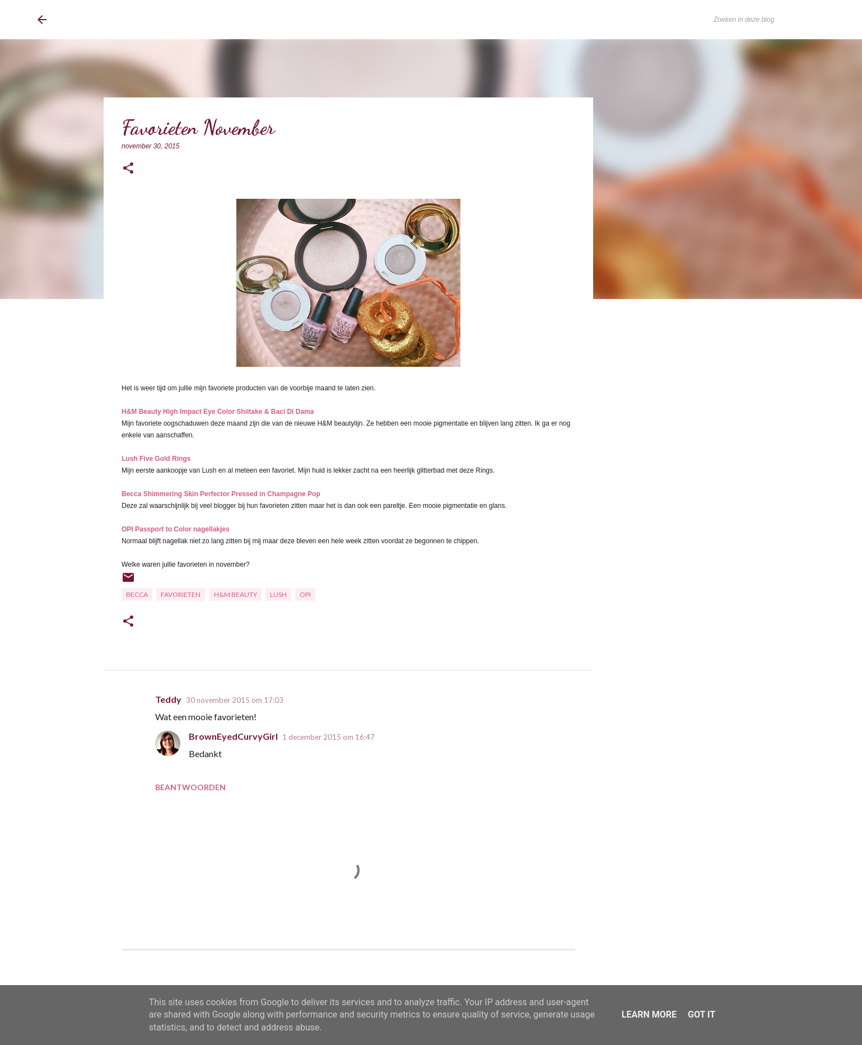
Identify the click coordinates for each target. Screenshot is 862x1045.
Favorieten (181, 594)
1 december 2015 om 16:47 (328, 737)
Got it (701, 1014)
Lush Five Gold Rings (156, 459)
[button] (128, 168)
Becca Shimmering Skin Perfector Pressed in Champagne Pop (221, 494)
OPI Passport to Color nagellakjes (176, 529)
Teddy (168, 699)
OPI (305, 594)
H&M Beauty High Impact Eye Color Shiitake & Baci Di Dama (218, 412)
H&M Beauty (235, 594)
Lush (278, 594)
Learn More (649, 1014)
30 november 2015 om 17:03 (234, 700)
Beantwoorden (190, 787)
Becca (137, 594)
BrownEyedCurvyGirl (129, 19)
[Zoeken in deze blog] (768, 19)
